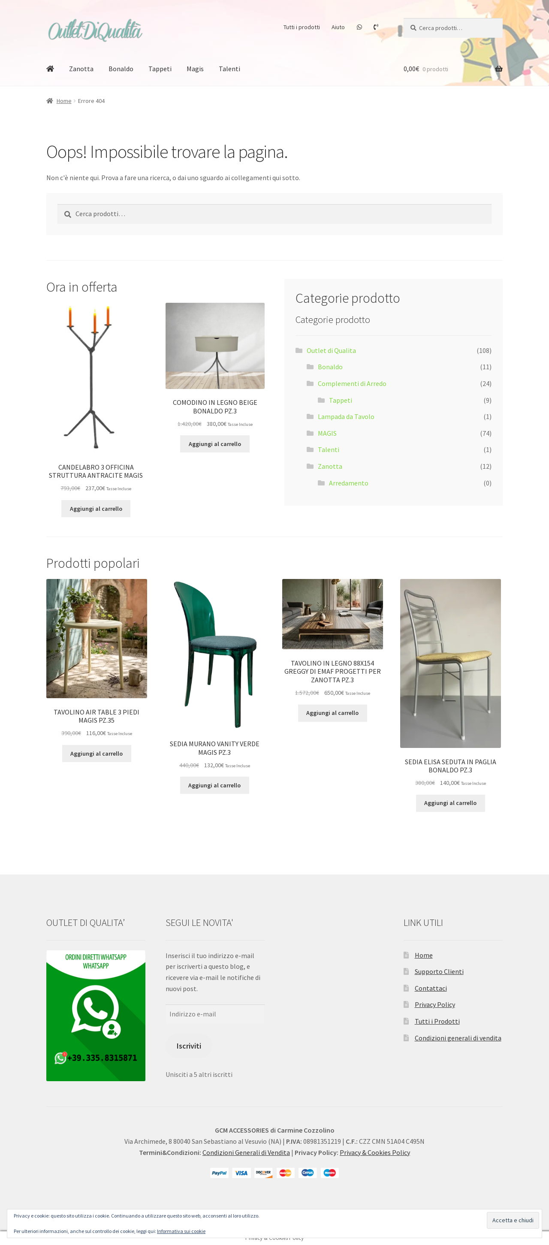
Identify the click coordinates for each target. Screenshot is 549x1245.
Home (64, 101)
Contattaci (431, 988)
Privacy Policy (435, 1004)
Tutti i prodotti (302, 27)
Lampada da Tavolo (346, 416)
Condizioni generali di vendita (458, 1038)
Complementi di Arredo (352, 383)
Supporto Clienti (439, 971)
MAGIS (327, 433)
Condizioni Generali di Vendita (246, 1152)
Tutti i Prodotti (437, 1021)
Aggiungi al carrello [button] (96, 508)
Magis (195, 68)
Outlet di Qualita (331, 350)
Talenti (229, 68)
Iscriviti (189, 1046)
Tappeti (160, 68)
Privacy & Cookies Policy (375, 1152)
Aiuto (338, 27)
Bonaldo (121, 68)
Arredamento (348, 483)
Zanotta (81, 68)
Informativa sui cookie (181, 1231)
